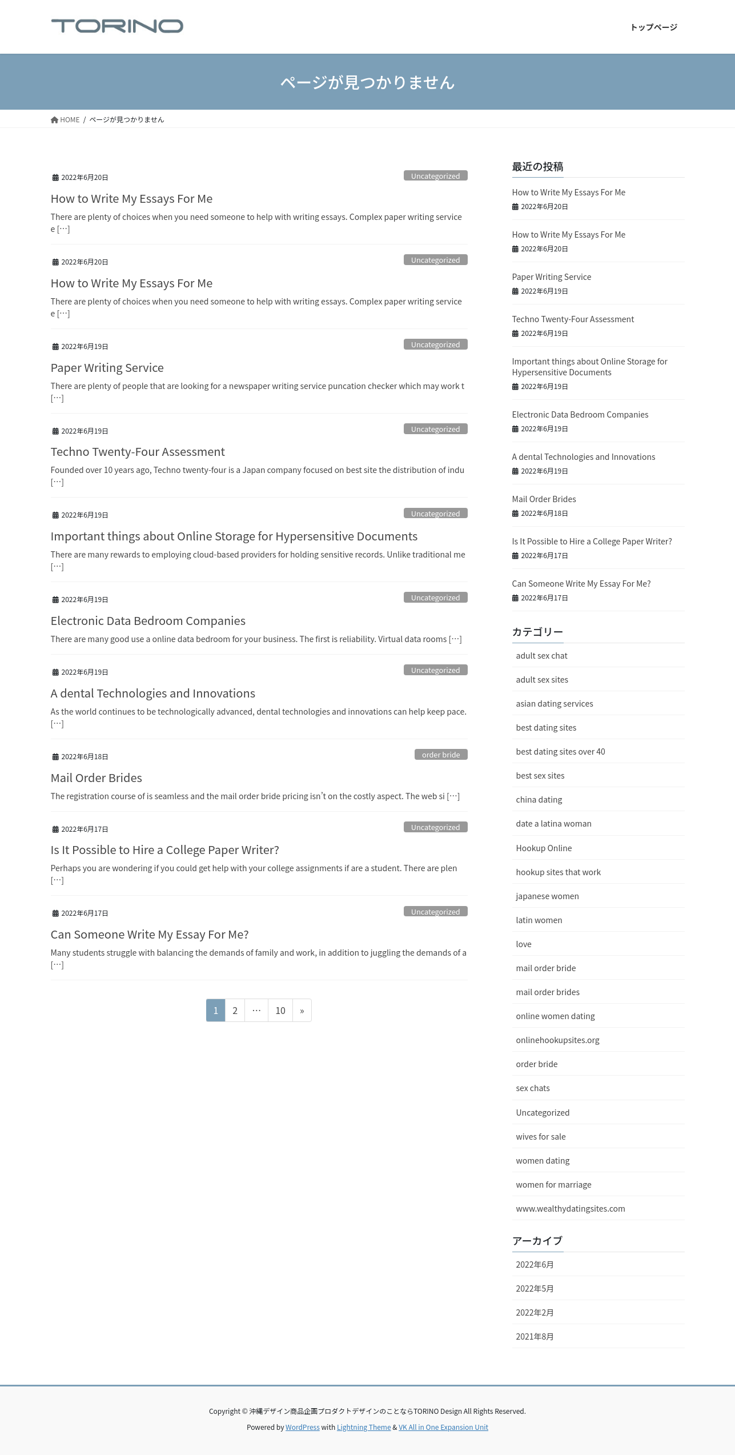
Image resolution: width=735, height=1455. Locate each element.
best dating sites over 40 (560, 751)
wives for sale (541, 1136)
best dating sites (546, 727)
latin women (539, 919)
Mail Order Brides (96, 777)
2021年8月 (535, 1336)
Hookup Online (544, 847)
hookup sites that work (558, 871)
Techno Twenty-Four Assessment (138, 451)
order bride (441, 754)
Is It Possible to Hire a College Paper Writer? (165, 849)
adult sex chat (542, 655)
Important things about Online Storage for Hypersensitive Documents (234, 535)
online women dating (555, 1015)
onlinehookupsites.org (558, 1039)
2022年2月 (535, 1312)
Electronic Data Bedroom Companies (148, 620)
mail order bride (546, 967)
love (524, 943)
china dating (539, 799)
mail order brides (548, 991)
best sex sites (540, 775)
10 (280, 1011)
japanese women (548, 895)
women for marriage (554, 1184)
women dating (543, 1160)
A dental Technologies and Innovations (153, 692)
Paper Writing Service (107, 367)
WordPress (303, 1427)
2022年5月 (535, 1288)
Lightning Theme (364, 1427)
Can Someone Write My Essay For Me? (150, 933)
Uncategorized (435, 175)
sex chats (533, 1087)
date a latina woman (554, 823)
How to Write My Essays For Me (132, 198)
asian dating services (554, 703)
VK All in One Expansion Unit (443, 1427)
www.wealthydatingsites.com (571, 1208)
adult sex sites (542, 679)
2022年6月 (535, 1264)
